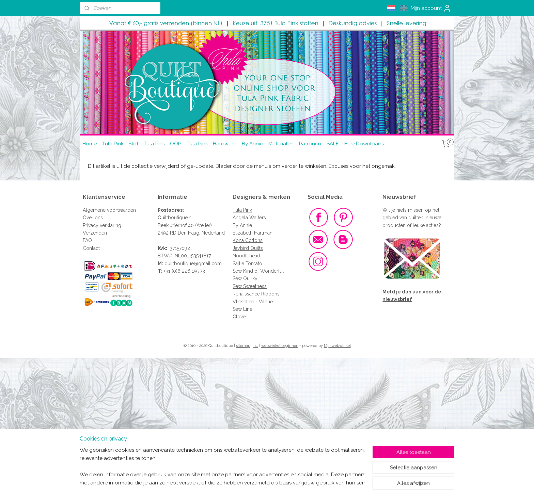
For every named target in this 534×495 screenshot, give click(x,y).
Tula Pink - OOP (162, 144)
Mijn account (431, 8)
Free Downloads (364, 144)
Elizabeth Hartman (252, 233)
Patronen (310, 144)
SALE (333, 144)
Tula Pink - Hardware (211, 144)
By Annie (252, 144)
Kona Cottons (248, 240)
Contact (91, 248)
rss (255, 346)
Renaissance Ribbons (256, 294)
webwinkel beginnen (279, 346)
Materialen (281, 144)
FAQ (87, 240)
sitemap (243, 346)
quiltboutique (179, 263)
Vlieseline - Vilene (253, 301)
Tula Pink (242, 210)
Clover (240, 316)
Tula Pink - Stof (120, 144)
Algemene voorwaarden (109, 210)
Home (89, 144)
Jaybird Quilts (248, 248)
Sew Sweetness (250, 286)
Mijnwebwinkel (337, 346)
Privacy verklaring (102, 225)
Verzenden (95, 233)
